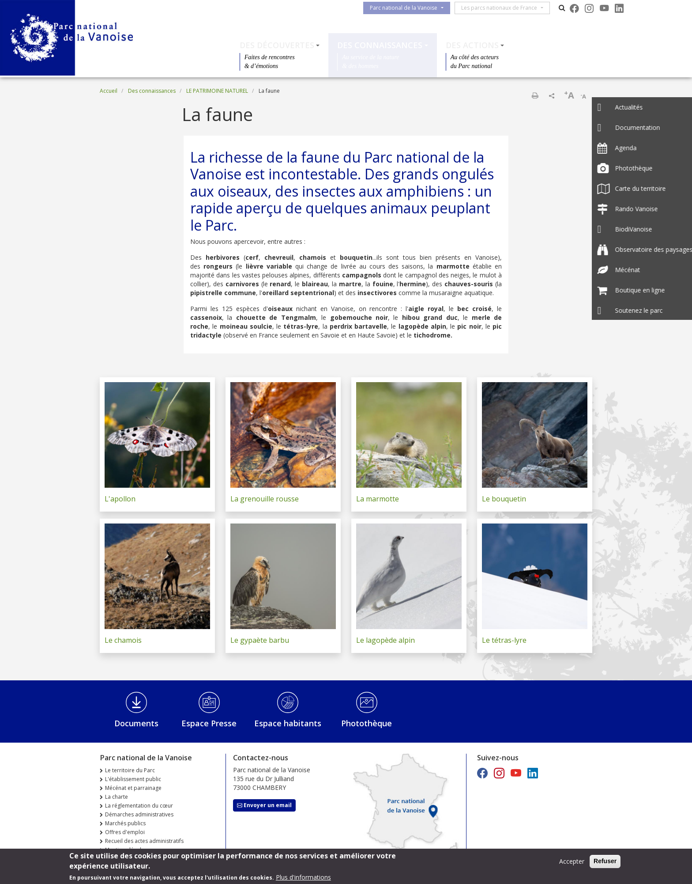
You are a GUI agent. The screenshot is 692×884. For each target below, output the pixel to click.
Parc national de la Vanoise (407, 7)
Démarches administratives (139, 814)
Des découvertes (277, 45)
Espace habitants (287, 723)
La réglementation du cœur (139, 805)
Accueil (108, 91)
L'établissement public (133, 779)
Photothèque (366, 723)
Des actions (472, 45)
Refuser (605, 863)
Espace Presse (209, 723)
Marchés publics (125, 823)
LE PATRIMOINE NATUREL (217, 91)
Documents (136, 723)
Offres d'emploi (125, 832)
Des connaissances (379, 45)
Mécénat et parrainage (133, 788)
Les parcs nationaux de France (503, 7)
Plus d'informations (303, 879)
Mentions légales (126, 850)
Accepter (571, 863)
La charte (116, 797)
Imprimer (534, 95)
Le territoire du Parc (130, 770)
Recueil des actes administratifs (144, 841)
